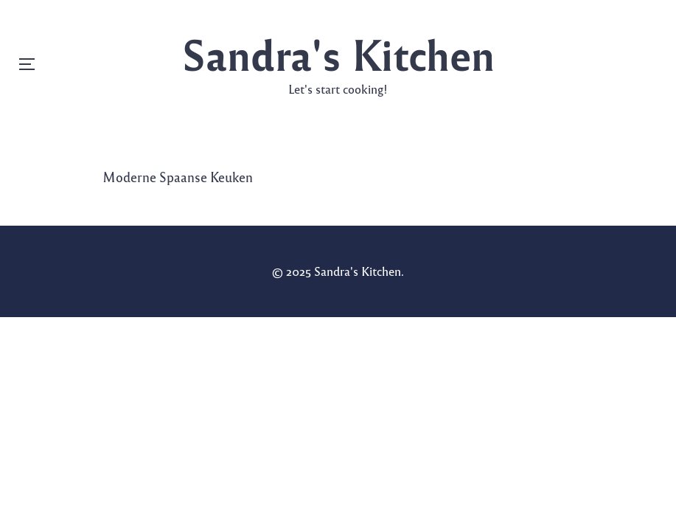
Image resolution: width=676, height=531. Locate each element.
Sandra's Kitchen (338, 53)
